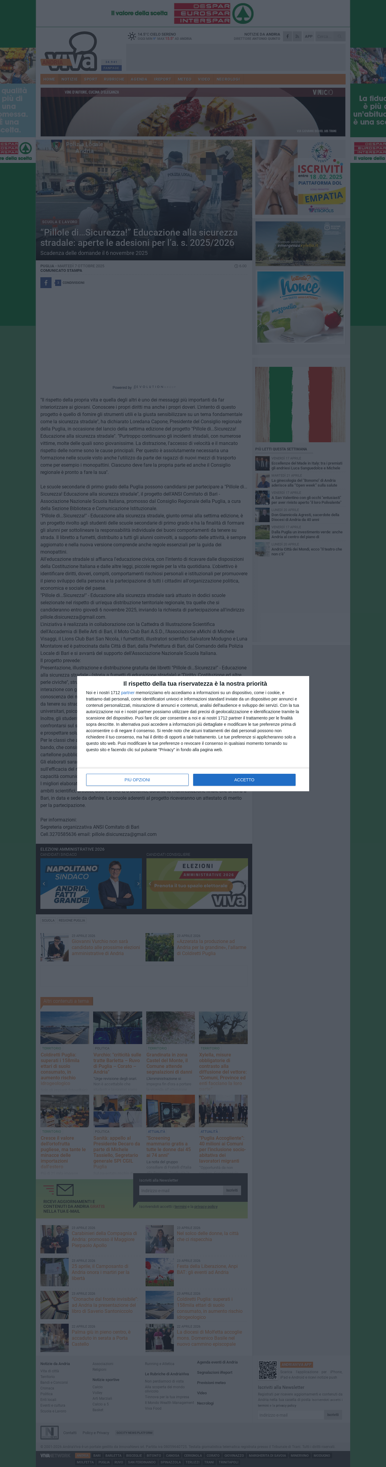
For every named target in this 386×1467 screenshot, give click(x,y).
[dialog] (193, 733)
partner (127, 693)
